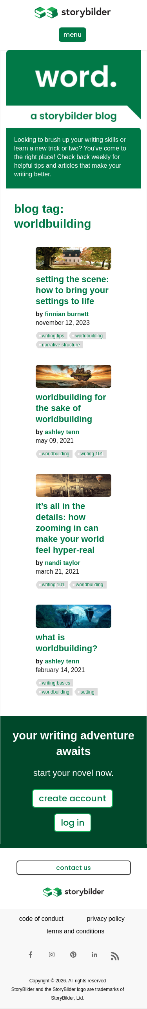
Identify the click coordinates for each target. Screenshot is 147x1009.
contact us (73, 867)
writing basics (56, 683)
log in (73, 823)
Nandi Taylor (62, 563)
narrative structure (61, 345)
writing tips (53, 336)
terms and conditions (76, 931)
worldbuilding (89, 336)
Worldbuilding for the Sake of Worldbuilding (71, 408)
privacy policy (106, 918)
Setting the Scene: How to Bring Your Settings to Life (72, 290)
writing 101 (92, 453)
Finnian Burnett (67, 314)
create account (72, 798)
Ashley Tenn (62, 432)
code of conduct (41, 918)
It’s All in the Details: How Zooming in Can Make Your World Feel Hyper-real (70, 528)
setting (87, 692)
